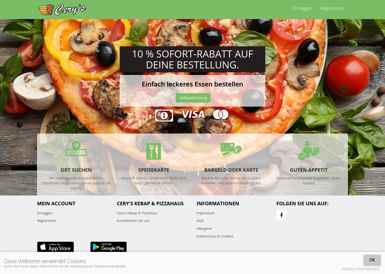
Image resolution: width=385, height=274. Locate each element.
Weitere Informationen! (361, 269)
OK (372, 260)
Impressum (206, 212)
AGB (200, 220)
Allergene (204, 228)
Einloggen (302, 8)
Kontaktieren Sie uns (133, 220)
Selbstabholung (193, 97)
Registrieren (332, 8)
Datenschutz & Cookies (215, 236)
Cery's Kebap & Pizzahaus (137, 212)
